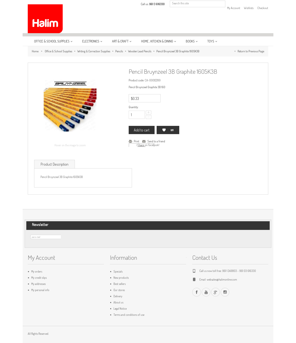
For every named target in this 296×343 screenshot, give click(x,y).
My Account (233, 8)
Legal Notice (120, 308)
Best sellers (119, 284)
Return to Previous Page (251, 51)
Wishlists (248, 8)
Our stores (119, 290)
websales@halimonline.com (222, 279)
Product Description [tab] (54, 164)
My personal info (40, 290)
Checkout (262, 8)
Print (136, 141)
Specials (118, 271)
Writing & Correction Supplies (93, 51)
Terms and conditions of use (128, 314)
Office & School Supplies (52, 41)
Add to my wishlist (164, 130)
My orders (36, 271)
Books (190, 41)
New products (121, 277)
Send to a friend (156, 141)
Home (35, 51)
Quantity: (134, 107)
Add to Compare (172, 130)
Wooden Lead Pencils (139, 51)
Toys (211, 41)
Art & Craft (120, 41)
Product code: (136, 80)
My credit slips (39, 277)
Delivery (117, 296)
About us (118, 302)
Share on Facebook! (148, 145)
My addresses (38, 284)
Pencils (119, 51)
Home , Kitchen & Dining (157, 41)
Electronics (91, 41)
